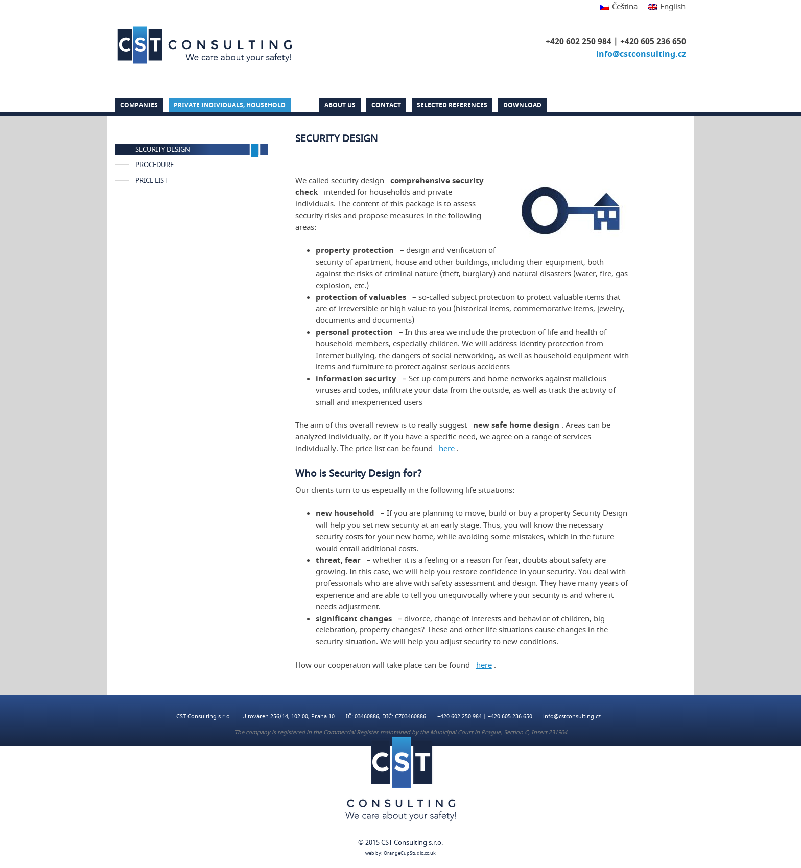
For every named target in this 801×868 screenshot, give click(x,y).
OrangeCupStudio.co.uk (410, 853)
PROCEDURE (154, 165)
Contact (386, 105)
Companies (139, 105)
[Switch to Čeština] (619, 7)
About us (340, 105)
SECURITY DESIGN (162, 149)
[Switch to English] (664, 7)
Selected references (452, 105)
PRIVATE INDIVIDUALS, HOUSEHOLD (230, 105)
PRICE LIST (151, 180)
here (447, 448)
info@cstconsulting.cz (641, 54)
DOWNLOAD (522, 105)
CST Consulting (205, 45)
